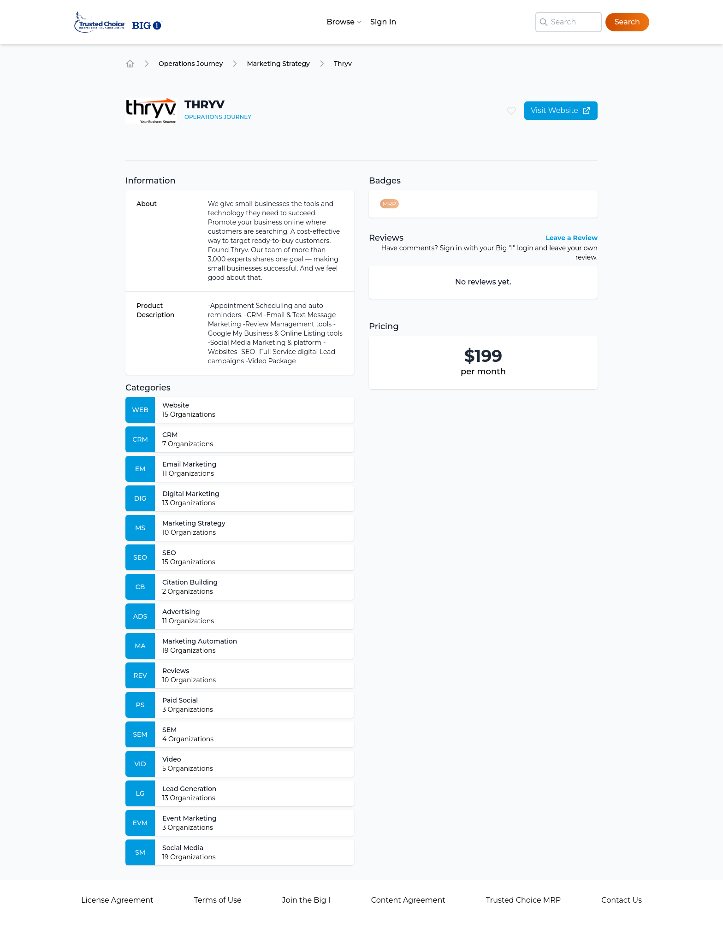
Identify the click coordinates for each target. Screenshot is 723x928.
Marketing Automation (199, 641)
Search (627, 22)
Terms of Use (218, 900)
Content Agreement (408, 900)
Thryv (343, 63)
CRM (170, 435)
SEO (169, 553)
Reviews (175, 671)
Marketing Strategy (278, 63)
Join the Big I (306, 900)
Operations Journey (191, 63)
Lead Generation (189, 789)
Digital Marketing (190, 494)
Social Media (182, 848)
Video (171, 759)
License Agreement (117, 900)
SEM (169, 730)
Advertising (181, 612)
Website (175, 405)
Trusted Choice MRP (523, 900)
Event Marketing (189, 818)
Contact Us (621, 900)
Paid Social (180, 700)
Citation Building (190, 582)
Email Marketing (189, 464)
